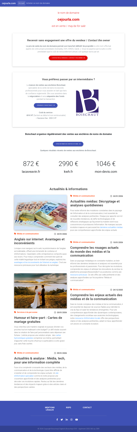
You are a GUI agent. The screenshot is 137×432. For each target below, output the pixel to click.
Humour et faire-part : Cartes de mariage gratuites (38, 320)
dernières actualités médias (111, 227)
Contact (87, 407)
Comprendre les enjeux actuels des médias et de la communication (96, 297)
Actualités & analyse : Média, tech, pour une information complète (39, 360)
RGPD (68, 407)
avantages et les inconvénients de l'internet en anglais (36, 262)
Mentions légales (50, 408)
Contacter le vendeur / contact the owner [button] (68, 58)
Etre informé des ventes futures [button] (68, 144)
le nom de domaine (68, 12)
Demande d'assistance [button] (46, 105)
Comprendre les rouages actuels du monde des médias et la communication (94, 251)
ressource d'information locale (87, 318)
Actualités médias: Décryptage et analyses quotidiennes (95, 203)
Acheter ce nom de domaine (38, 3)
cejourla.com (68, 19)
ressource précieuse (78, 275)
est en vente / (68, 25)
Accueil (21, 3)
